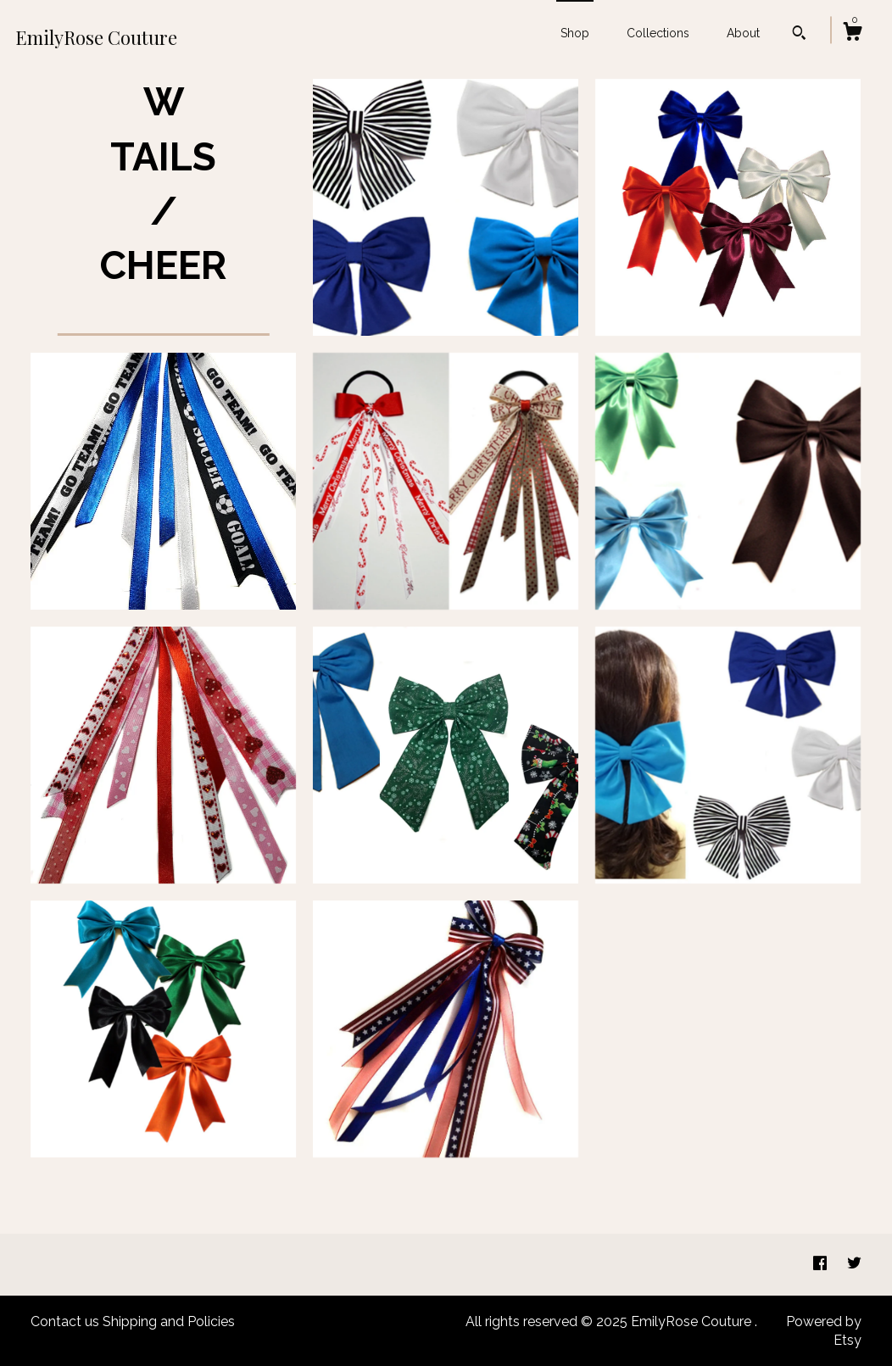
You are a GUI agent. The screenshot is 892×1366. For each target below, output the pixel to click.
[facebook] (821, 1264)
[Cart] (852, 34)
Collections (658, 33)
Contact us (65, 1321)
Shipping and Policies (169, 1321)
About (743, 33)
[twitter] (854, 1264)
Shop (574, 33)
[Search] (799, 34)
